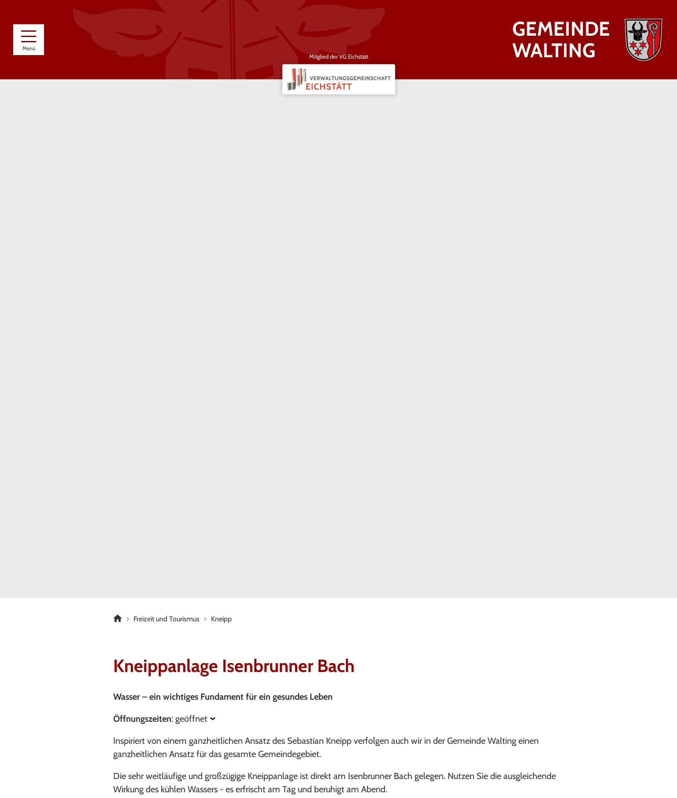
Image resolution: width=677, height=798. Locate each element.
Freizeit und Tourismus (166, 619)
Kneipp (221, 619)
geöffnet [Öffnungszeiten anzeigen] (191, 718)
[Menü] (28, 39)
